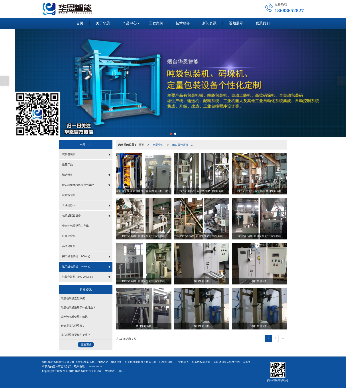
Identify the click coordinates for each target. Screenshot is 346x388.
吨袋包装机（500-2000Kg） (78, 276)
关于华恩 (103, 23)
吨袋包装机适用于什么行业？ (78, 307)
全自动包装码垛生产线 (75, 225)
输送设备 (67, 174)
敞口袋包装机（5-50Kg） (184, 144)
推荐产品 (67, 164)
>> (282, 338)
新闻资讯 (209, 23)
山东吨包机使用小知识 (74, 316)
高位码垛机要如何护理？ (75, 334)
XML (121, 370)
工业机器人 (68, 205)
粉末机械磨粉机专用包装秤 (78, 184)
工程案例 (156, 23)
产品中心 (129, 23)
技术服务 (183, 23)
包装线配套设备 (71, 215)
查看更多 (86, 344)
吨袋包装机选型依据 (73, 298)
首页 (79, 23)
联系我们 (263, 23)
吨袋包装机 (68, 154)
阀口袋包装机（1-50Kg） (77, 256)
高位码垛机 (68, 246)
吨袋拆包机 (68, 195)
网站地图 (110, 370)
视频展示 (236, 23)
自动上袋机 (68, 235)
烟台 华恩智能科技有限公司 (85, 370)
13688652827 (94, 366)
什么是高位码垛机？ (73, 325)
